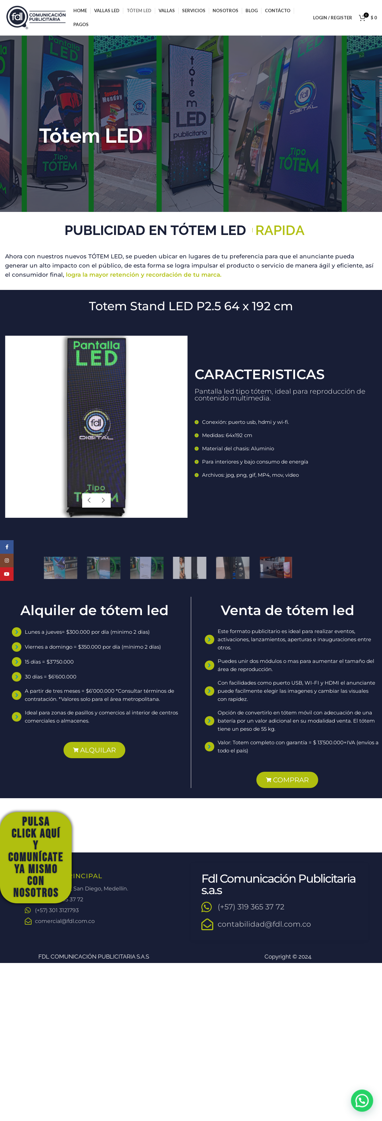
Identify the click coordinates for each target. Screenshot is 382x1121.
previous (89, 500)
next (103, 500)
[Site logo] (36, 17)
